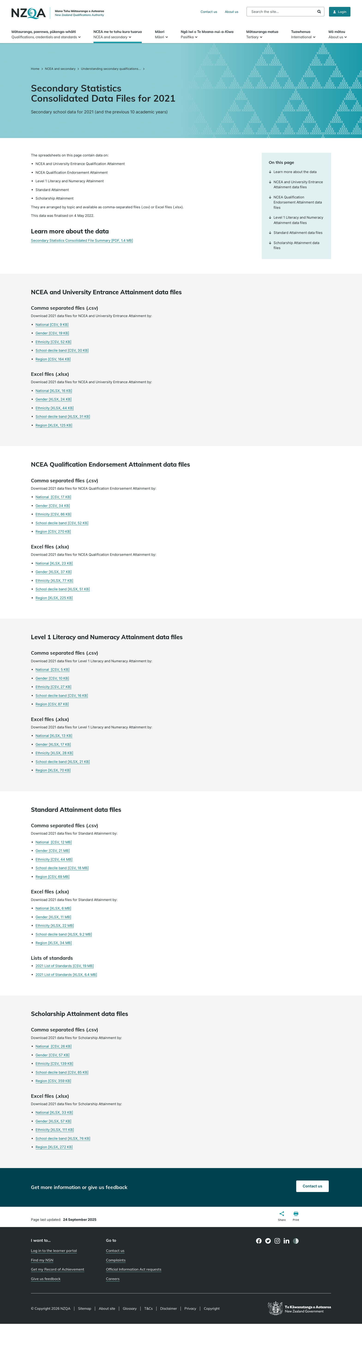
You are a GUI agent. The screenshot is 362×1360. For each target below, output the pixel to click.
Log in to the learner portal (54, 1250)
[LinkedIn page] (287, 1241)
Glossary (130, 1309)
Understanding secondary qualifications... (111, 69)
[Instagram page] (277, 1241)
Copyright (212, 1309)
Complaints (116, 1260)
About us (231, 12)
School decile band (62, 350)
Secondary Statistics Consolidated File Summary (82, 240)
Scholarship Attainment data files (294, 245)
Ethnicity (53, 342)
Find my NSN (42, 1260)
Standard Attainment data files (296, 232)
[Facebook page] (259, 1241)
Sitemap (84, 1309)
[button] (282, 1216)
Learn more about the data (293, 172)
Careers (113, 1278)
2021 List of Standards (65, 966)
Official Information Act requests (133, 1269)
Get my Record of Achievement (57, 1269)
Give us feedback (45, 1278)
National (52, 324)
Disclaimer (168, 1309)
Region (53, 359)
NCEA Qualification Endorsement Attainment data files (295, 202)
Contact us (209, 12)
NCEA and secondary (60, 69)
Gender (52, 333)
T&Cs (148, 1309)
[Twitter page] (268, 1241)
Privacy (190, 1309)
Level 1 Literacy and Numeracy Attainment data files (296, 220)
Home (35, 69)
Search (319, 11)
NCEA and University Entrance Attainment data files (296, 184)
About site (107, 1309)
